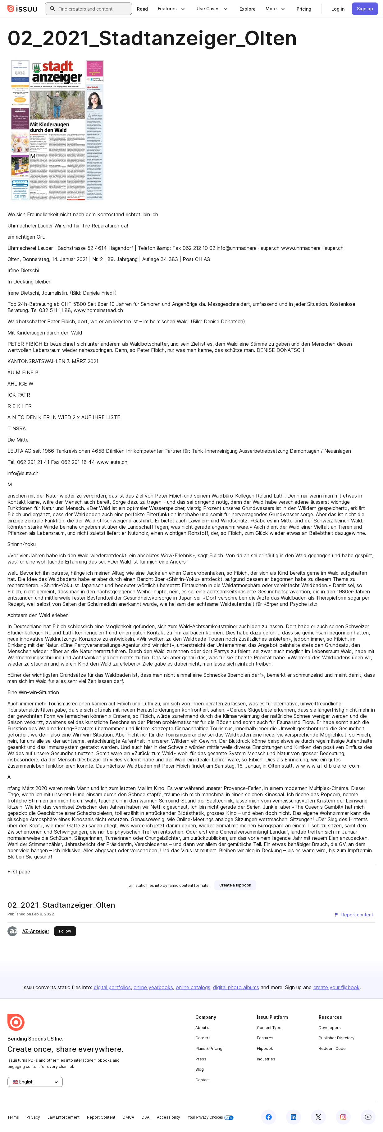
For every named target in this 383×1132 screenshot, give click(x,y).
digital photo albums (236, 987)
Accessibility (168, 1117)
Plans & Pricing (208, 1048)
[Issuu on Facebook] (268, 1117)
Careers (203, 1038)
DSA (145, 1117)
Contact (202, 1080)
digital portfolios (112, 987)
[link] (142, 8)
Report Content (101, 1117)
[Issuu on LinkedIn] (293, 1117)
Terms (13, 1117)
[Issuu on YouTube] (368, 1117)
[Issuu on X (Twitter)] (318, 1117)
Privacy (33, 1117)
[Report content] (353, 915)
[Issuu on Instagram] (343, 1117)
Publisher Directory (336, 1038)
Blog (199, 1069)
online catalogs (193, 987)
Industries (266, 1059)
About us (203, 1027)
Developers (330, 1027)
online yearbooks (153, 987)
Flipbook (265, 1048)
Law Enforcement (64, 1117)
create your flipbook (336, 987)
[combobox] (94, 9)
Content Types (270, 1027)
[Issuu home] (22, 8)
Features (265, 1038)
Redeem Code (332, 1048)
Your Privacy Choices (211, 1117)
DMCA (128, 1117)
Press (200, 1059)
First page (18, 871)
